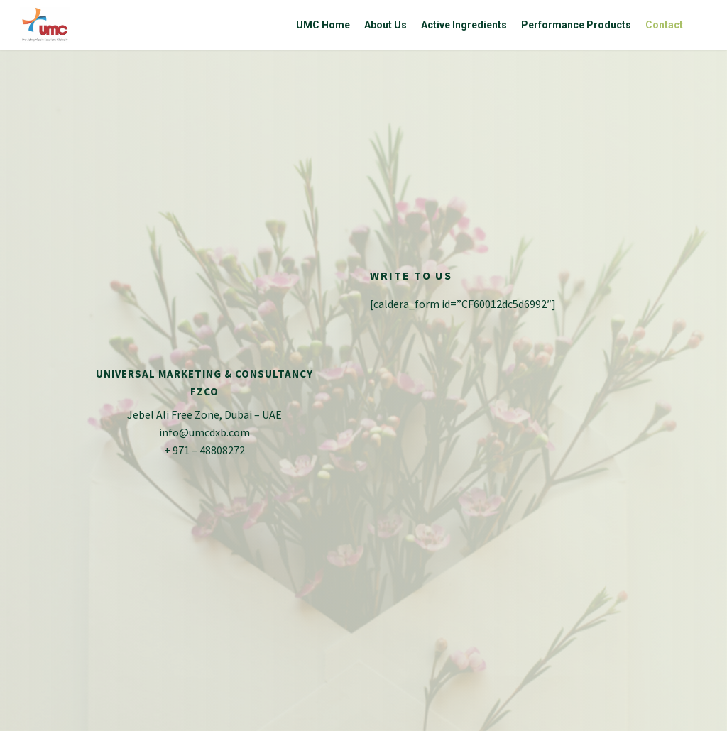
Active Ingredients (464, 25)
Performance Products (576, 25)
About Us (385, 25)
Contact (664, 25)
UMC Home (323, 25)
